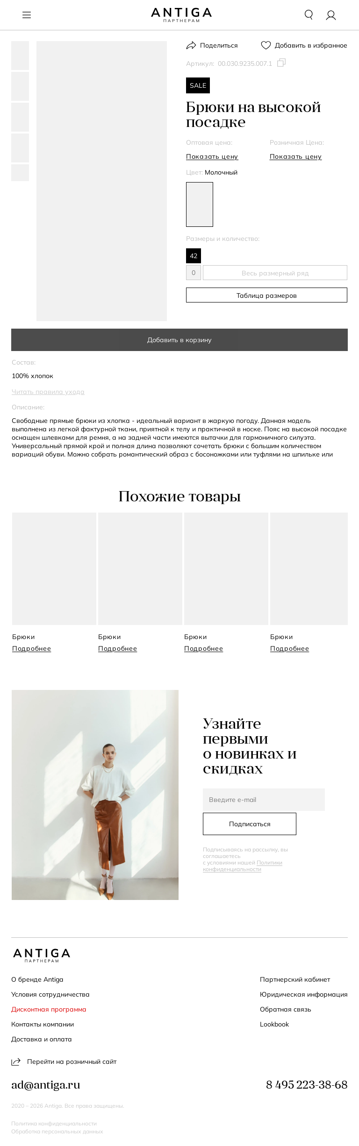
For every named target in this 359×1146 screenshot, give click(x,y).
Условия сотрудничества (50, 994)
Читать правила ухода (48, 391)
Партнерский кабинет (295, 979)
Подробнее (31, 648)
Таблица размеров (267, 295)
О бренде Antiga (37, 979)
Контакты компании (42, 1024)
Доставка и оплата (41, 1039)
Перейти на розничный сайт (63, 1061)
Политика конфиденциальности (54, 1123)
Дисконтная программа (48, 1009)
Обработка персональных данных (57, 1131)
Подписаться (250, 824)
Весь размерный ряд (275, 273)
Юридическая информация (304, 994)
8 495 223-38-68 (307, 1085)
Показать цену (212, 156)
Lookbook (274, 1024)
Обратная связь (285, 1009)
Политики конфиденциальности (242, 865)
